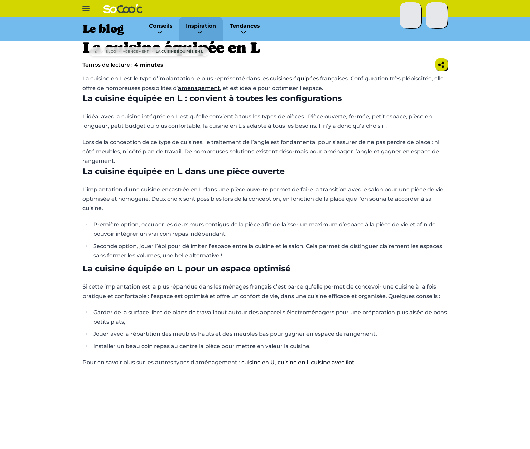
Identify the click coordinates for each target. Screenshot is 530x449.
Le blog (102, 28)
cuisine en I (293, 362)
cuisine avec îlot (332, 362)
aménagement (199, 88)
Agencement (136, 51)
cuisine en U (258, 362)
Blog (110, 51)
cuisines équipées (294, 78)
